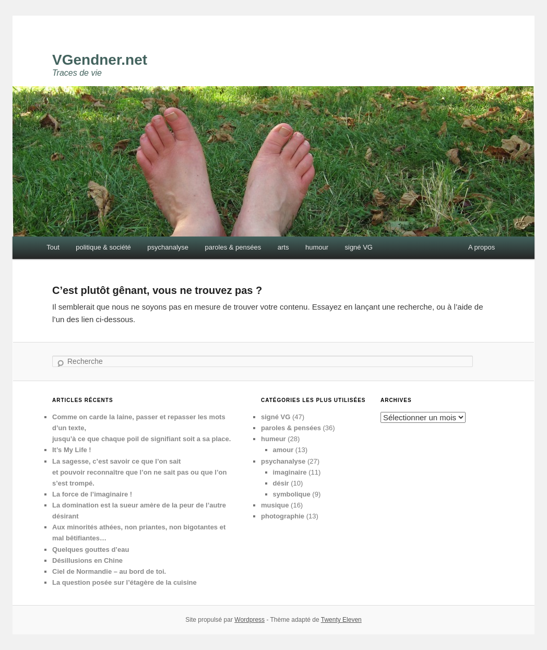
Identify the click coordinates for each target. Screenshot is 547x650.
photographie (282, 516)
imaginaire (290, 472)
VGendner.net (99, 60)
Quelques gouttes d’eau (90, 549)
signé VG (359, 247)
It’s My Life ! (71, 450)
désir (281, 483)
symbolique (292, 494)
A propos (481, 247)
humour (316, 247)
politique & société (103, 247)
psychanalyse (167, 247)
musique (275, 505)
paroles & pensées (233, 247)
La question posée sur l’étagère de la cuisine (124, 582)
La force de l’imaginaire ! (92, 494)
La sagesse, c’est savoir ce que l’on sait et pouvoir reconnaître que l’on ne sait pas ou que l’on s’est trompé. (139, 472)
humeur (273, 439)
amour (283, 450)
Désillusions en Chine (87, 560)
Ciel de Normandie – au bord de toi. (109, 571)
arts (283, 247)
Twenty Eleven (341, 619)
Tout (53, 247)
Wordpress (249, 619)
